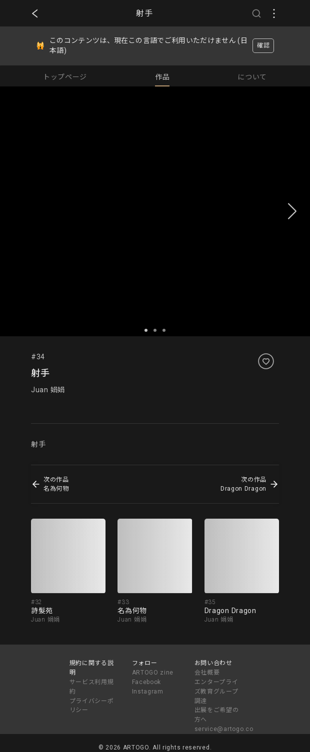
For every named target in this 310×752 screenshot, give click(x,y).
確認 (263, 45)
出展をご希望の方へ (216, 715)
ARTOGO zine (153, 672)
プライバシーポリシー (92, 706)
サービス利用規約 (92, 687)
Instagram (148, 691)
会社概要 (207, 672)
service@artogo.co (224, 729)
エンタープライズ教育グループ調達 (216, 692)
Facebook (147, 682)
